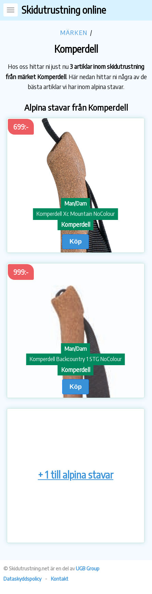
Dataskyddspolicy (22, 579)
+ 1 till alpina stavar (75, 475)
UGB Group (87, 568)
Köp (75, 241)
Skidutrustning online (64, 10)
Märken (73, 32)
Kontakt (59, 579)
